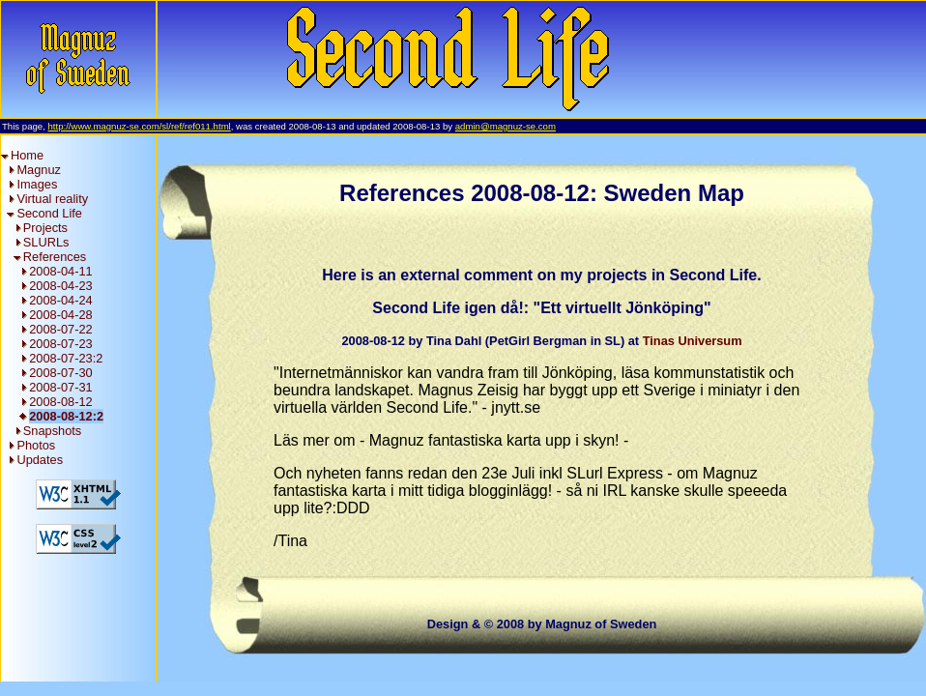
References (54, 256)
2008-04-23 (60, 285)
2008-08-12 (60, 401)
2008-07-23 (60, 343)
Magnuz (38, 169)
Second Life (49, 213)
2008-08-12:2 (66, 416)
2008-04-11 (60, 271)
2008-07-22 (60, 329)
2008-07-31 (60, 387)
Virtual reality (52, 198)
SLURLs (46, 242)
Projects (45, 227)
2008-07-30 (60, 372)
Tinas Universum (692, 341)
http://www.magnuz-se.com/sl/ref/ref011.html (138, 126)
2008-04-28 (60, 314)
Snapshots (52, 430)
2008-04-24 (60, 300)
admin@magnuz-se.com (505, 126)
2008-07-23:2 (65, 358)
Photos (35, 445)
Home (27, 155)
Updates (39, 459)
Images (36, 184)
